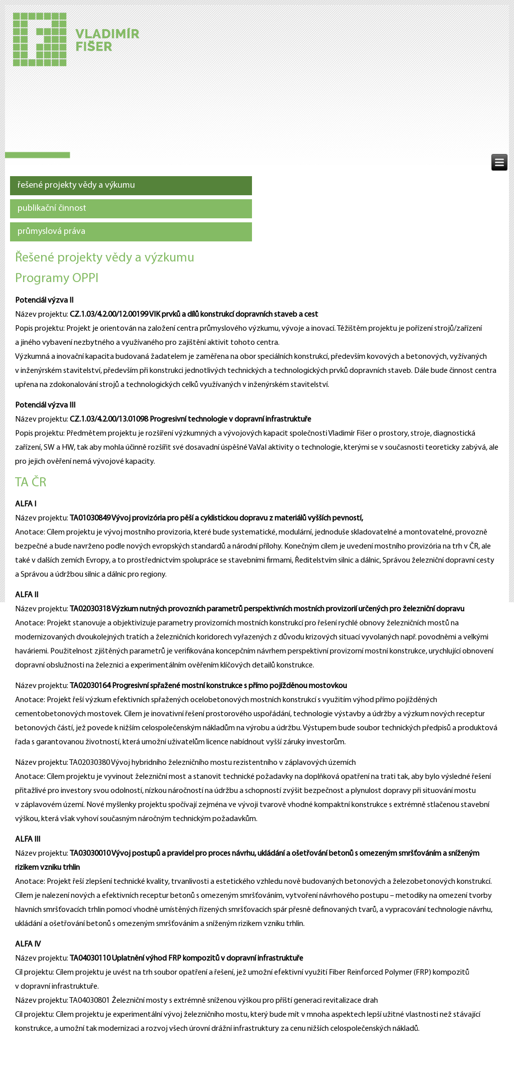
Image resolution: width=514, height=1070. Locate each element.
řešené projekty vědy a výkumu (76, 185)
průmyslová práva (51, 231)
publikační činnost (52, 208)
